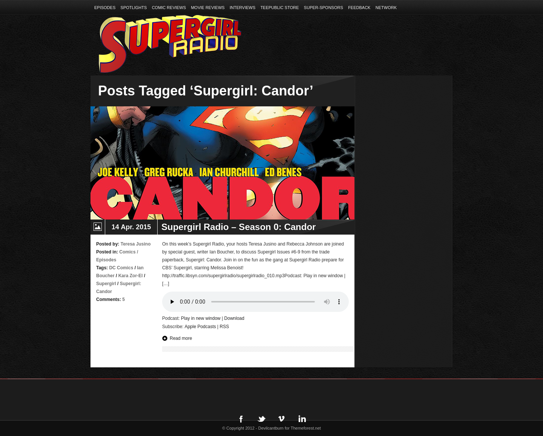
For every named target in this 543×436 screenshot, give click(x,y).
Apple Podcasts (200, 326)
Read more (181, 338)
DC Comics (121, 267)
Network (386, 7)
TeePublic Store (280, 7)
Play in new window (201, 318)
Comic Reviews (169, 7)
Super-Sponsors (323, 7)
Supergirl (106, 283)
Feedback (359, 7)
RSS (224, 326)
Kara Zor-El (130, 275)
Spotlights (134, 7)
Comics (127, 252)
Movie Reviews (207, 7)
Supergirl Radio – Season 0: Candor (238, 227)
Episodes (104, 7)
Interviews (242, 7)
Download (234, 318)
